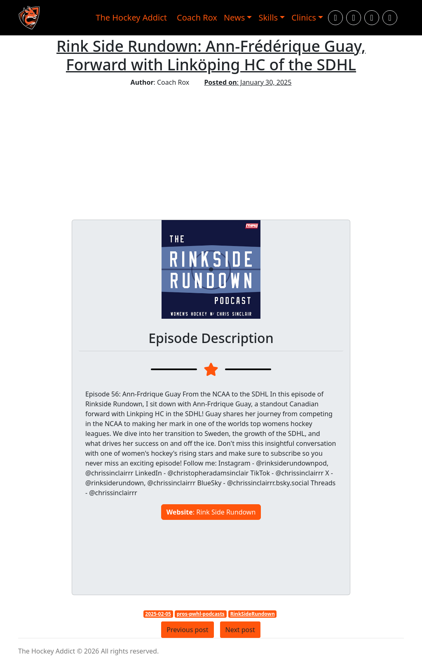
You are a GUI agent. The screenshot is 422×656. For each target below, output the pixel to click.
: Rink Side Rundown (211, 512)
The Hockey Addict (131, 17)
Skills (268, 17)
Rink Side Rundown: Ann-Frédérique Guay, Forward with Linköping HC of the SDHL (211, 55)
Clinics (303, 17)
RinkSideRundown (252, 613)
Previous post (187, 629)
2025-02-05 (158, 613)
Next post (240, 629)
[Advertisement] (211, 148)
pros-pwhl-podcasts (201, 613)
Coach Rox (197, 17)
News (234, 17)
